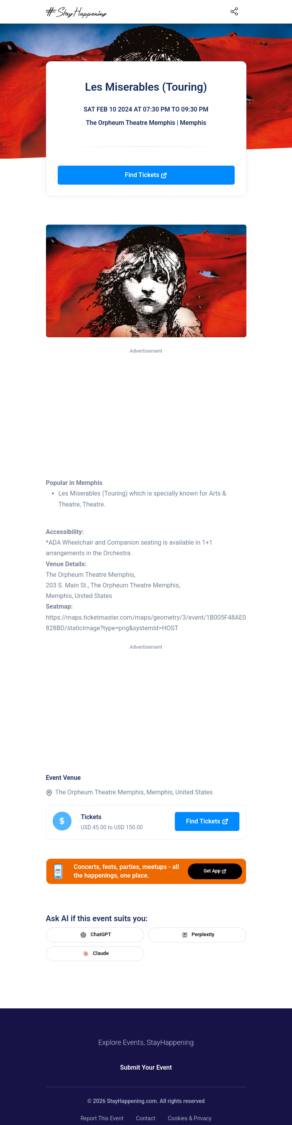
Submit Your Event (146, 1067)
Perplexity (197, 935)
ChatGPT (95, 935)
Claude (94, 954)
